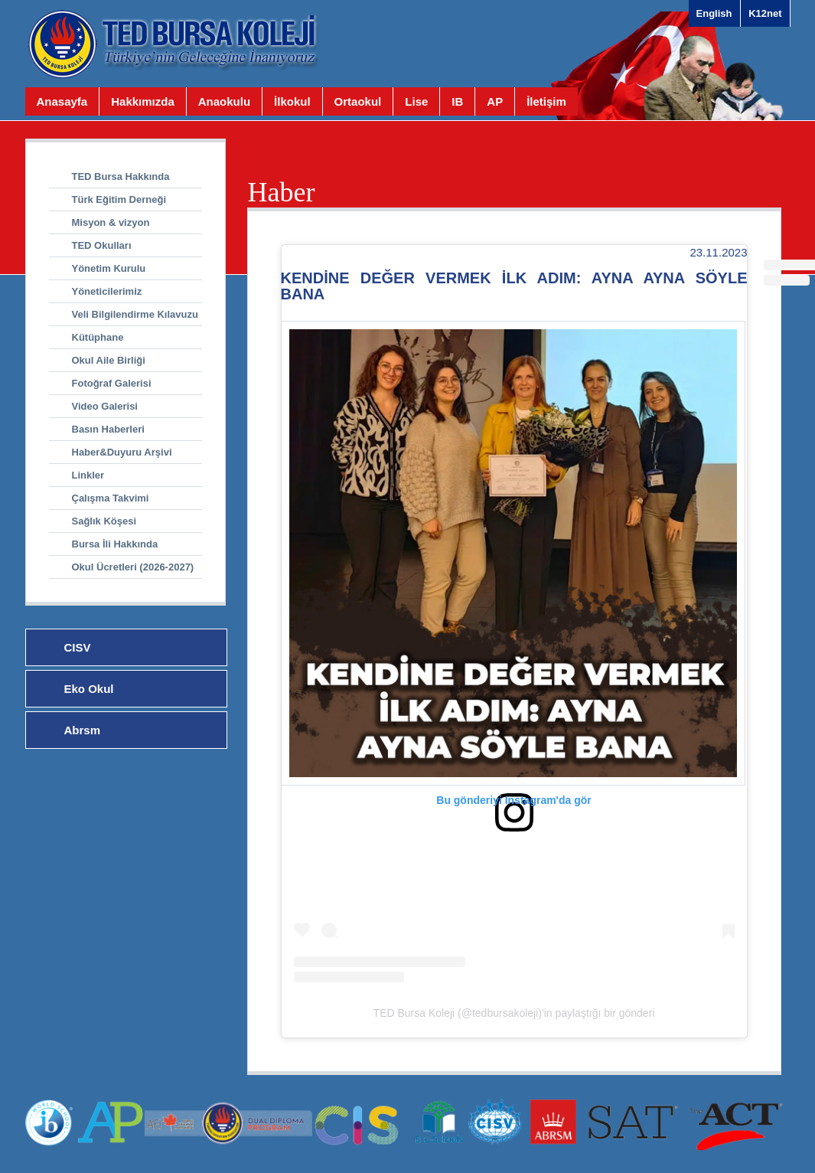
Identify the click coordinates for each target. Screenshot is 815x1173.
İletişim (546, 101)
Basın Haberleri (108, 429)
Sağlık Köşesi (104, 521)
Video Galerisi (105, 406)
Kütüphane (98, 337)
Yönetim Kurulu (109, 268)
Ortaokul (358, 101)
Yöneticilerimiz (107, 291)
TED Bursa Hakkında (121, 176)
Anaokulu (224, 101)
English (714, 13)
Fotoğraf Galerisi (112, 383)
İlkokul (292, 101)
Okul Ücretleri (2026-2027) (133, 567)
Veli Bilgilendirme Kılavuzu (135, 314)
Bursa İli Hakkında (115, 544)
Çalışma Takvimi (110, 498)
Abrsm (82, 730)
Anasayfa (62, 101)
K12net (764, 13)
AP (495, 101)
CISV (77, 647)
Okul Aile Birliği (108, 360)
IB (457, 101)
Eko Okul (89, 688)
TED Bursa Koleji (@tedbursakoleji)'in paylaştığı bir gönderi (514, 1013)
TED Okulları (102, 245)
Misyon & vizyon (111, 222)
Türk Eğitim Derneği (119, 199)
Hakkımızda (142, 101)
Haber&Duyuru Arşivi (122, 452)
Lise (416, 101)
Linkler (88, 475)
